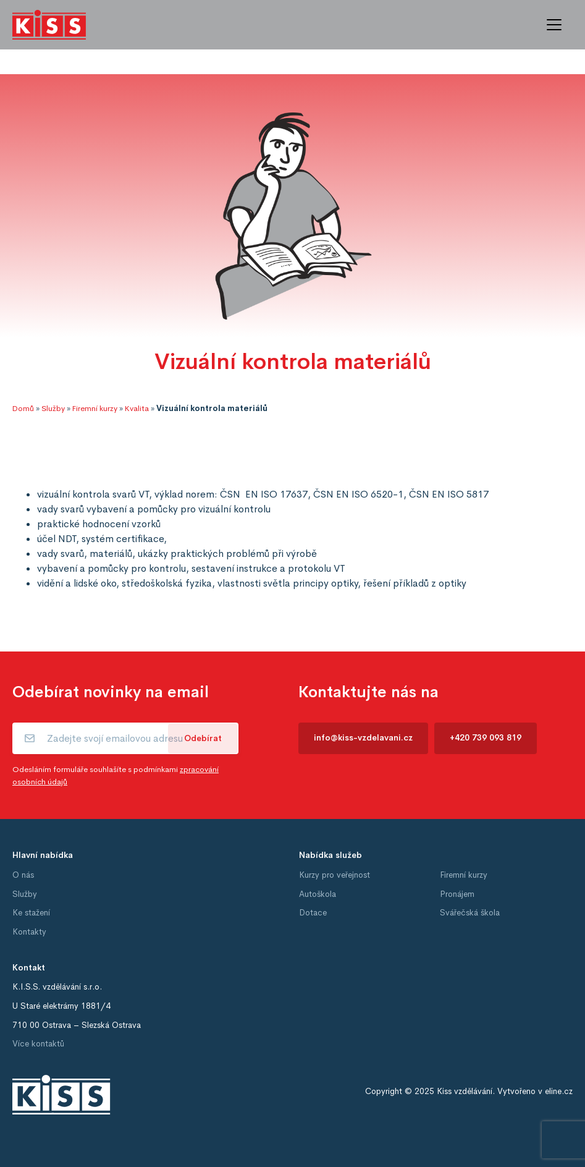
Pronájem (457, 894)
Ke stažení (31, 912)
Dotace (313, 912)
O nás (23, 875)
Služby (53, 409)
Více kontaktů (38, 1043)
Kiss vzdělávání (464, 1091)
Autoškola (317, 894)
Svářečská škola (470, 912)
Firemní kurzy (94, 409)
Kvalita (137, 409)
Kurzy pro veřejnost (334, 875)
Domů (23, 409)
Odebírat (203, 738)
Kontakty (29, 932)
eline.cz (559, 1091)
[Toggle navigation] (554, 24)
